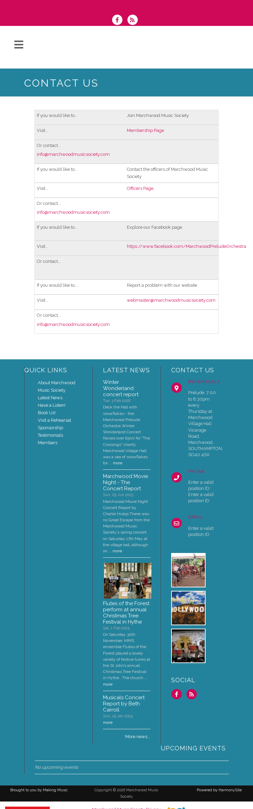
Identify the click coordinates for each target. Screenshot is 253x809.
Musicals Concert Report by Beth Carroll (124, 703)
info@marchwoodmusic (61, 154)
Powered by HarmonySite (219, 790)
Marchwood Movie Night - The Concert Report (125, 482)
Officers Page (140, 188)
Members (47, 442)
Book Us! (47, 412)
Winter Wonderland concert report (120, 388)
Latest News (50, 397)
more (117, 463)
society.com (98, 154)
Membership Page (145, 130)
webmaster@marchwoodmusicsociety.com (171, 300)
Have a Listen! (51, 405)
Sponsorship (50, 427)
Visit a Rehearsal (54, 420)
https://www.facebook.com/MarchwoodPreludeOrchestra (186, 246)
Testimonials (50, 435)
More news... (137, 736)
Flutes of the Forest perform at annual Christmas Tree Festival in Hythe (126, 612)
